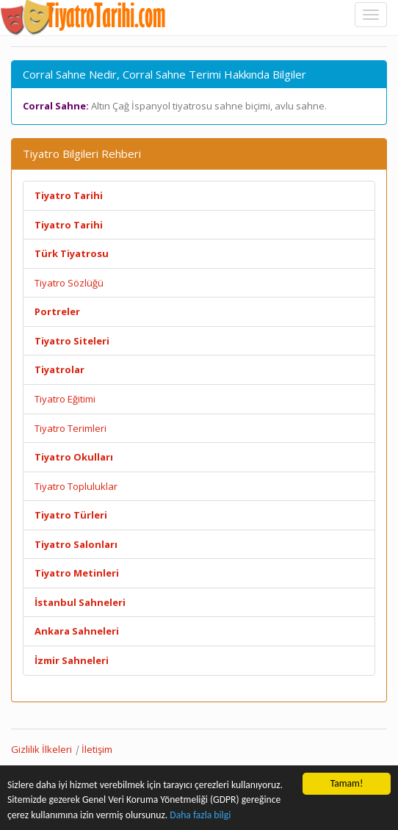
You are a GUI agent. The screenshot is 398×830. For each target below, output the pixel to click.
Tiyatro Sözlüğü (69, 282)
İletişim (97, 749)
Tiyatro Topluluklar (76, 486)
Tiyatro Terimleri (70, 428)
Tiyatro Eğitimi (65, 398)
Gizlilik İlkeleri (41, 749)
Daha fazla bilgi (200, 815)
